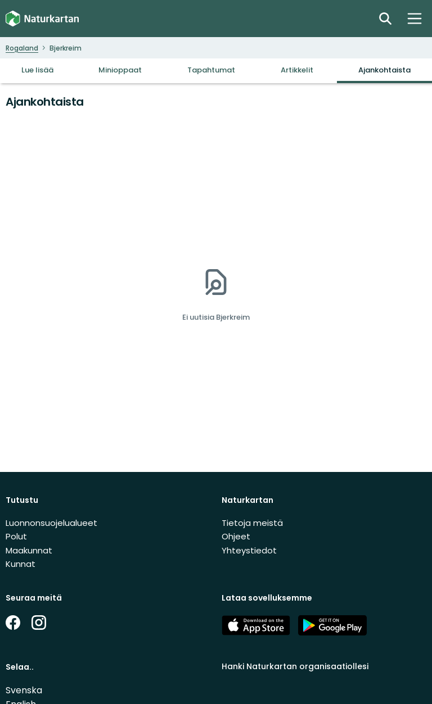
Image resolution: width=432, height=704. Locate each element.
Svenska (24, 690)
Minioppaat (120, 70)
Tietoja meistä (252, 523)
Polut (16, 536)
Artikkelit (297, 70)
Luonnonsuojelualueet (51, 523)
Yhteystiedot (249, 550)
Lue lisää (37, 70)
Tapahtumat (211, 70)
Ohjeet (236, 536)
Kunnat (20, 564)
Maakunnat (29, 550)
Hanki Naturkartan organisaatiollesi (295, 666)
